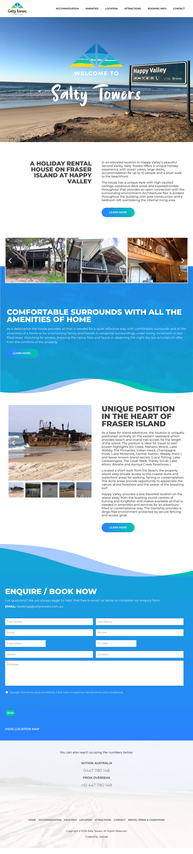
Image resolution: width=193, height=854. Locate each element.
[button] (10, 266)
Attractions (132, 8)
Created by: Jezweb (96, 842)
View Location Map (22, 735)
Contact (179, 8)
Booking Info (157, 8)
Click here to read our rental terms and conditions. (90, 698)
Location (111, 8)
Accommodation (67, 8)
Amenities (91, 8)
